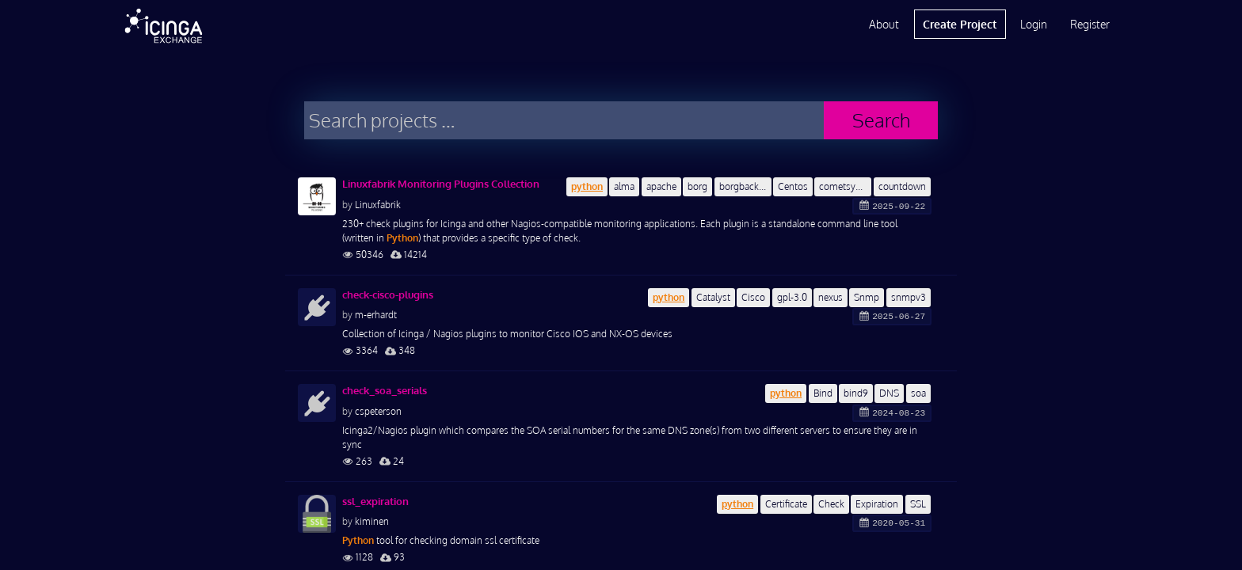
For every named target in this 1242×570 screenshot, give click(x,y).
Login (1033, 24)
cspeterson (378, 411)
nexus (830, 297)
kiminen (372, 521)
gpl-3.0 (792, 297)
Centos (793, 186)
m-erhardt (376, 315)
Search (881, 120)
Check (831, 504)
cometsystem (845, 186)
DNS (889, 393)
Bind (822, 393)
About (884, 24)
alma (624, 186)
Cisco (753, 297)
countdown (902, 186)
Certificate (786, 504)
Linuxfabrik (378, 205)
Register (1090, 24)
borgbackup (744, 186)
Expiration (876, 504)
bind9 (856, 393)
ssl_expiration (375, 501)
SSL (918, 504)
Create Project (959, 24)
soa (918, 393)
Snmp (866, 297)
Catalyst (713, 297)
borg (697, 186)
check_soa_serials (384, 390)
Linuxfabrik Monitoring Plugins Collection (440, 183)
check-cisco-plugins (387, 294)
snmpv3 (908, 297)
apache (661, 186)
